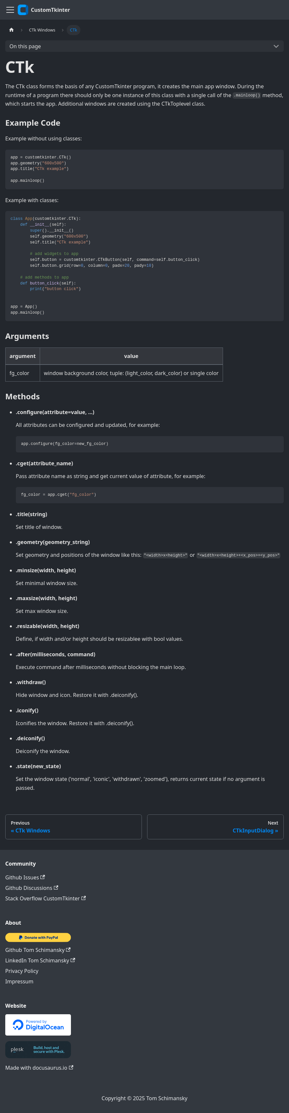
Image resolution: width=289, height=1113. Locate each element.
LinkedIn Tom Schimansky (40, 960)
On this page (25, 46)
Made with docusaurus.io (39, 1067)
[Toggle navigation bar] (10, 10)
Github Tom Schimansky (38, 950)
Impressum (19, 981)
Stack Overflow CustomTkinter (45, 898)
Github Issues (25, 877)
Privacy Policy (21, 971)
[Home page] (11, 30)
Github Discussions (31, 888)
